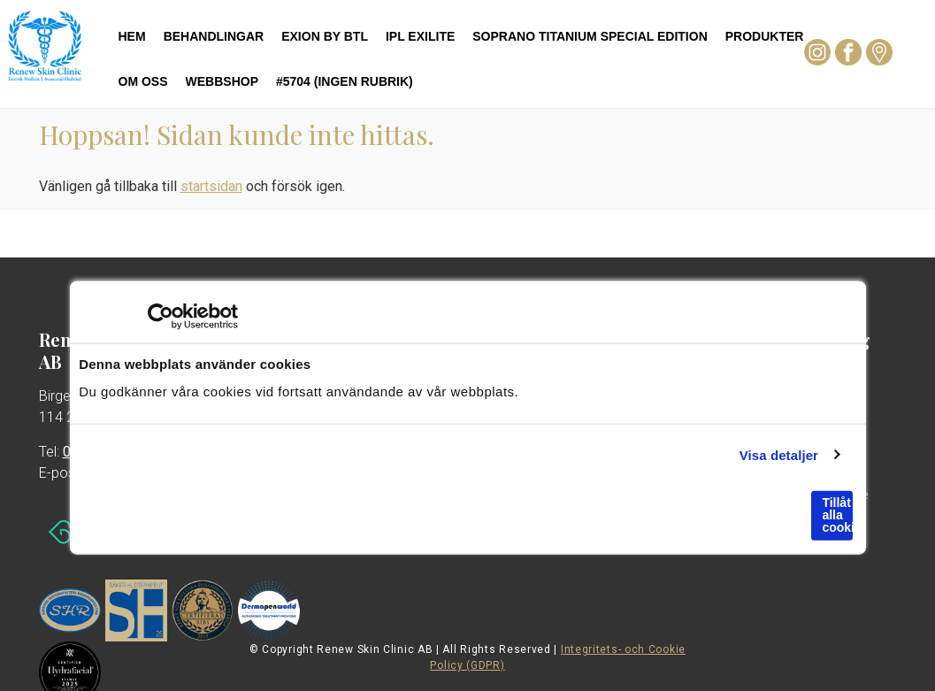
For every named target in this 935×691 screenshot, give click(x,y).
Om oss (143, 81)
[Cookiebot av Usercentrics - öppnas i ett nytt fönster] (160, 316)
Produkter (764, 36)
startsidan (211, 186)
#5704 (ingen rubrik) (344, 81)
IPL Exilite (420, 36)
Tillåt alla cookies (837, 514)
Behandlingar (214, 36)
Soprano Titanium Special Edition (590, 36)
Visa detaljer (779, 454)
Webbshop (222, 81)
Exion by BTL (324, 36)
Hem (132, 36)
